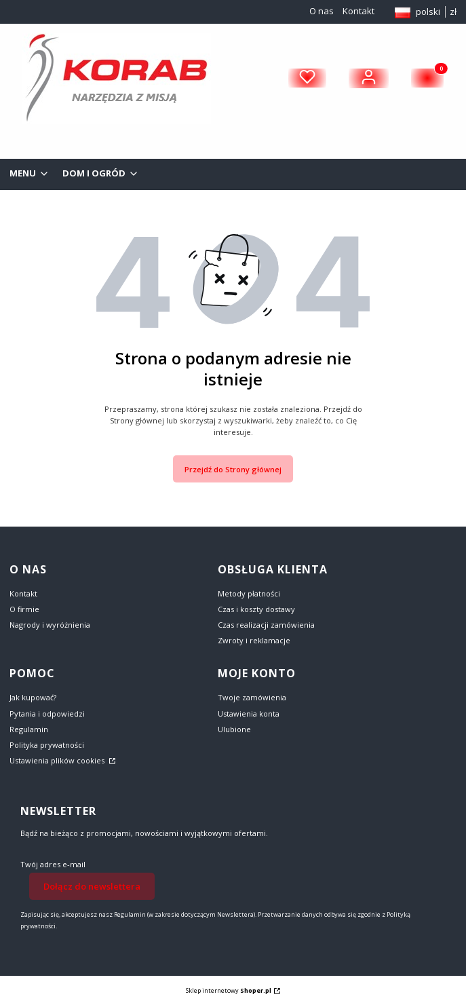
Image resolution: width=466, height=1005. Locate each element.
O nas (321, 11)
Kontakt (358, 11)
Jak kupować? (32, 697)
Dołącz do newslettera (91, 885)
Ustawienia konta (248, 713)
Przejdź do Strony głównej (233, 469)
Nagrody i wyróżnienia (49, 625)
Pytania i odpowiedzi (47, 713)
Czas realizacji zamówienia (266, 625)
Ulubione (234, 729)
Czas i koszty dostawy (256, 609)
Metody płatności (249, 593)
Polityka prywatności (46, 745)
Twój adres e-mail (52, 864)
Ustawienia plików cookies (57, 760)
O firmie (24, 609)
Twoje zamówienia (252, 697)
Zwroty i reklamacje (254, 640)
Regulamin (28, 729)
